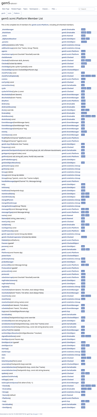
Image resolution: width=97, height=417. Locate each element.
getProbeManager (9, 159)
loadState (5, 190)
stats (4, 355)
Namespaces (35, 9)
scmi (9, 13)
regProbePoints (8, 283)
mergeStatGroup (8, 206)
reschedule (6, 290)
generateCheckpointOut (11, 150)
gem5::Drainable (68, 29)
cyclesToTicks (7, 91)
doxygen (35, 414)
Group (4, 172)
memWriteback (8, 197)
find (3, 138)
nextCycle (5, 221)
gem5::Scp (66, 311)
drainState (6, 119)
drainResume (7, 116)
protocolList (6, 271)
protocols (5, 274)
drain (4, 110)
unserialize (6, 364)
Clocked (5, 60)
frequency (6, 147)
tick (3, 358)
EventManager (7, 122)
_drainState (6, 32)
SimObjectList (7, 342)
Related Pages (16, 9)
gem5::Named (67, 36)
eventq (4, 132)
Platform (17, 13)
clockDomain (7, 57)
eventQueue (6, 135)
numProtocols (7, 231)
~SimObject (6, 407)
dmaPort (5, 101)
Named (4, 218)
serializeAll (6, 321)
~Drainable (6, 389)
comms (4, 79)
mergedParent (7, 200)
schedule (5, 305)
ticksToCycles (7, 361)
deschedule (6, 94)
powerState (6, 256)
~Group (4, 392)
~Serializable (7, 404)
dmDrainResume (8, 107)
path (3, 249)
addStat (5, 45)
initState (5, 187)
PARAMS (5, 240)
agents (4, 51)
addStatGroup (7, 48)
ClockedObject (7, 70)
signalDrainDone (8, 336)
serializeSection (8, 324)
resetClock (6, 296)
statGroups (6, 352)
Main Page (5, 9)
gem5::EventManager (70, 94)
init (3, 184)
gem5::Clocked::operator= (12, 237)
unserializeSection (9, 367)
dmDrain (5, 104)
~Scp (3, 401)
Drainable (5, 113)
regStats (5, 286)
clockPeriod (6, 73)
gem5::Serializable (69, 85)
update (4, 373)
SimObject (6, 339)
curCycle (5, 82)
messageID (6, 209)
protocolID (6, 265)
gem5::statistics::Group (71, 45)
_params (5, 42)
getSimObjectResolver (10, 163)
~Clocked (5, 386)
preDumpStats (7, 259)
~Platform (6, 398)
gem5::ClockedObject (70, 70)
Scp (3, 311)
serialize (5, 317)
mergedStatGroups (9, 203)
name (4, 215)
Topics (25, 9)
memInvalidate (8, 194)
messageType (7, 212)
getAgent (5, 153)
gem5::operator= (8, 234)
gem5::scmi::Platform (40, 25)
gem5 (3, 13)
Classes (45, 9)
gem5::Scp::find (8, 144)
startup (5, 348)
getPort (5, 156)
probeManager (7, 262)
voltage (5, 379)
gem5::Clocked (67, 57)
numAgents (6, 228)
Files (54, 9)
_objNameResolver (9, 39)
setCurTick (6, 330)
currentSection (8, 85)
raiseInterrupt (7, 277)
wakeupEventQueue (10, 383)
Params (5, 243)
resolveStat (6, 302)
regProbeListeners (9, 280)
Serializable (6, 314)
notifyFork (6, 225)
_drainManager (8, 29)
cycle (4, 88)
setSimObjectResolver (10, 333)
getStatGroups (7, 166)
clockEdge (6, 67)
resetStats (6, 299)
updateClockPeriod (9, 376)
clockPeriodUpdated (10, 76)
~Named (5, 395)
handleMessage (8, 181)
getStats (5, 169)
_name (4, 36)
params (5, 246)
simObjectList (7, 345)
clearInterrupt (7, 54)
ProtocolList (6, 268)
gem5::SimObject (68, 39)
